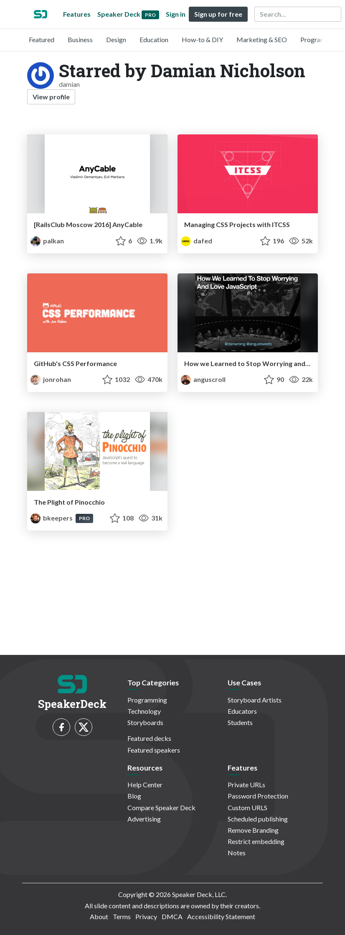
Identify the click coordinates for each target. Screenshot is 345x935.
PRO (84, 518)
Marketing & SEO (261, 39)
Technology (144, 711)
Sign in (175, 14)
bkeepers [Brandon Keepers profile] (52, 518)
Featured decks (149, 738)
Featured (41, 39)
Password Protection (258, 796)
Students (240, 722)
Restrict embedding (256, 841)
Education (154, 39)
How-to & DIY (202, 39)
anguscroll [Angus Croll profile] (203, 379)
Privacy (146, 916)
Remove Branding (253, 830)
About (99, 916)
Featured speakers (153, 750)
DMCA (172, 916)
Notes (237, 853)
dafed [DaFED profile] (196, 241)
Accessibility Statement (221, 916)
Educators (242, 711)
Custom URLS (247, 807)
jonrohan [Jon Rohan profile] (50, 379)
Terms (122, 916)
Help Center (144, 784)
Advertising (144, 819)
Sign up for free (218, 14)
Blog (134, 796)
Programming (320, 39)
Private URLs (246, 784)
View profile (51, 97)
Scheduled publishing (258, 819)
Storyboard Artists (255, 700)
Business (80, 39)
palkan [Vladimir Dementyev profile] (47, 241)
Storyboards (145, 722)
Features (77, 14)
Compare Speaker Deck (161, 807)
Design (116, 39)
